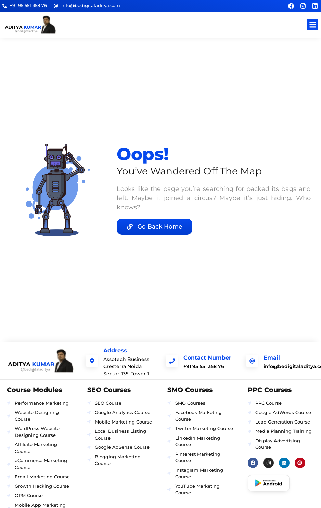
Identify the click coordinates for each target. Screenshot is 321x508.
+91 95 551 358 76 (203, 366)
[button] (312, 24)
